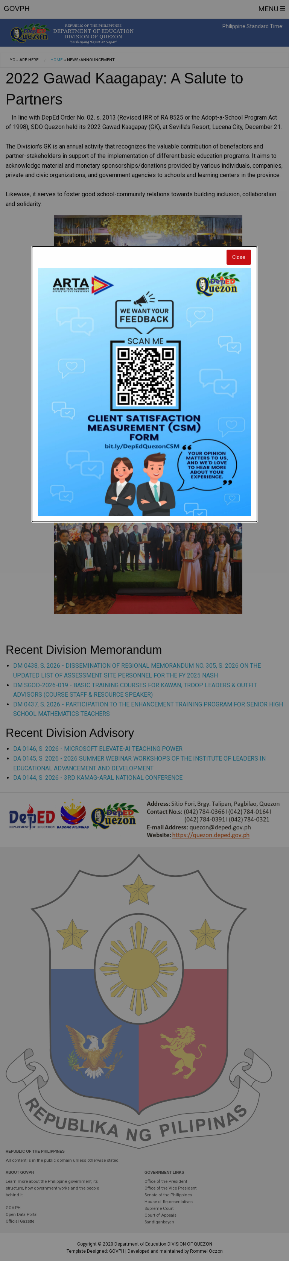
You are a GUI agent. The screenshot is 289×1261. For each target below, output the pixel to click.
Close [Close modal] (238, 257)
